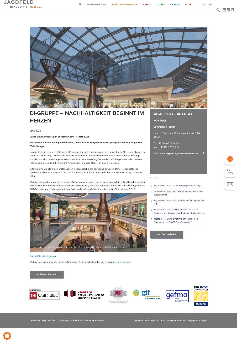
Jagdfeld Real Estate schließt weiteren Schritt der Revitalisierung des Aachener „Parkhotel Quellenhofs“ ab (179, 211)
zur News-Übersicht (46, 274)
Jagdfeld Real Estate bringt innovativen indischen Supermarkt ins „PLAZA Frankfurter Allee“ (176, 220)
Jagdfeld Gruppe (197, 320)
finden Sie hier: (123, 262)
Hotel (189, 7)
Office (174, 7)
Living (161, 7)
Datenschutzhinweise (70, 320)
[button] (34, 222)
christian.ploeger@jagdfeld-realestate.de (175, 153)
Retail (147, 7)
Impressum (48, 320)
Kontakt (35, 320)
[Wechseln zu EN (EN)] (210, 8)
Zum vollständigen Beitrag (43, 256)
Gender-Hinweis (95, 320)
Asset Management (124, 7)
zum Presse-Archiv (166, 234)
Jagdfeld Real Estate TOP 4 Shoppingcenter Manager (178, 185)
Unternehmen (96, 7)
